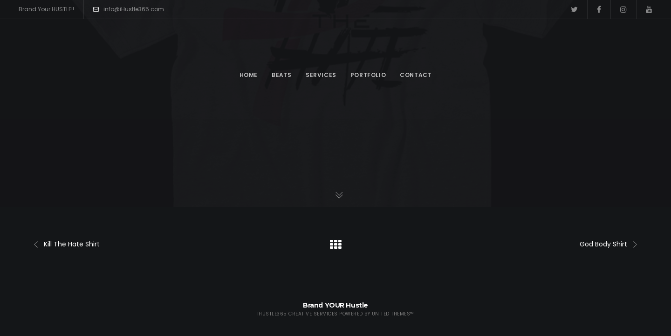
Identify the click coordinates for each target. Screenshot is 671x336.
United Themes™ (393, 313)
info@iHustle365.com (128, 9)
